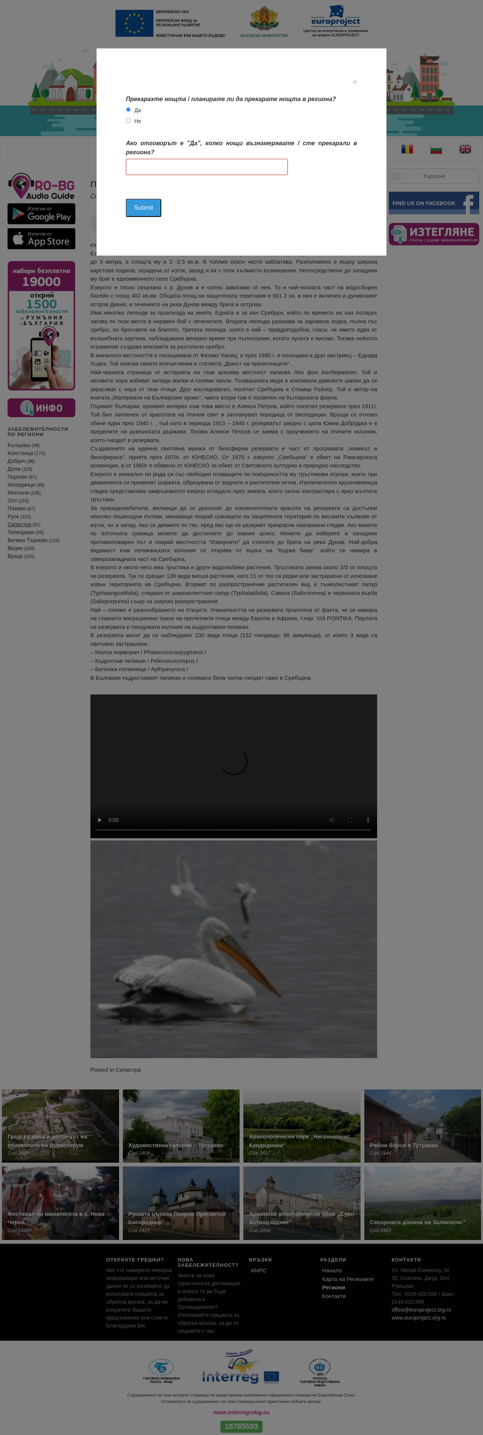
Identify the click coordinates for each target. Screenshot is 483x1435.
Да (138, 110)
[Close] (354, 82)
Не (138, 121)
